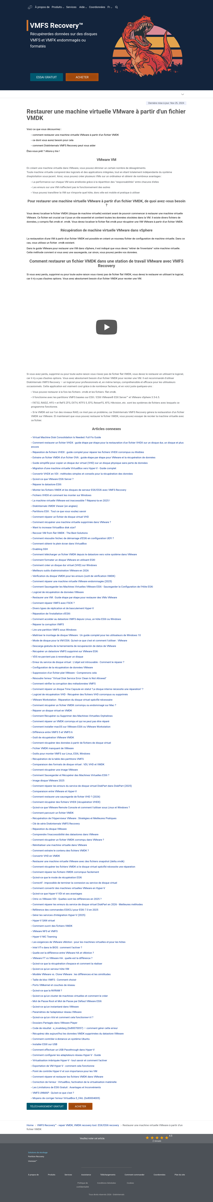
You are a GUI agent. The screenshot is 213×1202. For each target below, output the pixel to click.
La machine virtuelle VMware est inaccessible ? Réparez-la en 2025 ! (71, 500)
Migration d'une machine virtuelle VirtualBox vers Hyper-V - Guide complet (74, 468)
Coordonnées (97, 7)
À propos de (42, 7)
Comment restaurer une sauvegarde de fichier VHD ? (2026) (66, 796)
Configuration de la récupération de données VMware (63, 667)
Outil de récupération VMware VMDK (53, 737)
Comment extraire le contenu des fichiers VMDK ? (61, 850)
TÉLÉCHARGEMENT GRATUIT (47, 1106)
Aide (82, 7)
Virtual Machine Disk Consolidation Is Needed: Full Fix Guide (67, 437)
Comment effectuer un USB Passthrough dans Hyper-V (64, 1049)
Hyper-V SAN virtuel (44, 920)
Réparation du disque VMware (50, 828)
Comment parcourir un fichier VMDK (53, 812)
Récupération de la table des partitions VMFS (58, 758)
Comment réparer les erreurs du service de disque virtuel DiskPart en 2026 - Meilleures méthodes (88, 904)
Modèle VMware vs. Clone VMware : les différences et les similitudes (72, 974)
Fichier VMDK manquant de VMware (53, 748)
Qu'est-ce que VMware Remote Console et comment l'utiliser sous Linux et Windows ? (81, 807)
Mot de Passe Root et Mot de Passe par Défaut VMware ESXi (67, 1001)
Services (71, 7)
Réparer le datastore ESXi (47, 484)
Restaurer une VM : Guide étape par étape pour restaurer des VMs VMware (75, 597)
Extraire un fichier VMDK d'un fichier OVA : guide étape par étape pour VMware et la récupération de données (94, 457)
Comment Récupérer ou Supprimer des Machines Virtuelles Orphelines (73, 715)
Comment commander (134, 1175)
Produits (57, 7)
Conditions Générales (106, 1183)
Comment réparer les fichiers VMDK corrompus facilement (66, 871)
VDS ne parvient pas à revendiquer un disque (58, 656)
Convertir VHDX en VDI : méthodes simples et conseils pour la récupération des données (83, 473)
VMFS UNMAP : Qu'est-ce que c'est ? (53, 1092)
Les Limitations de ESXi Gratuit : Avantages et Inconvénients (67, 1087)
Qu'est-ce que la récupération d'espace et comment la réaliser (67, 963)
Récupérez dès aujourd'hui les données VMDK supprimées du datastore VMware (78, 1033)
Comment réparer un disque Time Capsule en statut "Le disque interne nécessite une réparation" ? (88, 689)
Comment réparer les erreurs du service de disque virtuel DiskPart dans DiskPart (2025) (82, 785)
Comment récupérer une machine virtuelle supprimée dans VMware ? (72, 522)
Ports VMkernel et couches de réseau (54, 985)
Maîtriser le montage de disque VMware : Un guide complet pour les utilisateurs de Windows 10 (87, 635)
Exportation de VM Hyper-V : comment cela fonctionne (63, 1065)
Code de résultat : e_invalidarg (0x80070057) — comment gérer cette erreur (75, 1028)
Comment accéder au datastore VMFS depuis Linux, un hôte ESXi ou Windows (77, 619)
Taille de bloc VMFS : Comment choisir (54, 979)
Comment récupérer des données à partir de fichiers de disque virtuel (72, 742)
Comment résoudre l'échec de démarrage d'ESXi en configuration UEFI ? (73, 538)
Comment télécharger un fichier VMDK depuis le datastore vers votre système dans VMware (85, 554)
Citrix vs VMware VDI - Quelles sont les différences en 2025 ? (67, 898)
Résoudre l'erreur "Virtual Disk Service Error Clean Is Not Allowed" (69, 678)
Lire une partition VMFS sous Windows (54, 629)
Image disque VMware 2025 (48, 780)
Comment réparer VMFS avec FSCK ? (54, 602)
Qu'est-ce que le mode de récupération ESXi (57, 877)
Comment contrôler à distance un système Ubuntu (61, 1038)
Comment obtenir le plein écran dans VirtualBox (60, 543)
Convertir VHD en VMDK (46, 855)
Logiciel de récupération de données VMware (58, 592)
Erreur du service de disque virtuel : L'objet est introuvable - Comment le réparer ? (78, 662)
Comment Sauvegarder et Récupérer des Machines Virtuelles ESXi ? (71, 775)
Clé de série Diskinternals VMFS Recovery (56, 823)
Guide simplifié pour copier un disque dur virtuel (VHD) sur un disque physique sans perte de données (90, 462)
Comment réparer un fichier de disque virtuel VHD (61, 516)
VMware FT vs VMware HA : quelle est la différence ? (62, 958)
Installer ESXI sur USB (45, 1044)
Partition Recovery (36, 1156)
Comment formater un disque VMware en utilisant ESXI (64, 559)
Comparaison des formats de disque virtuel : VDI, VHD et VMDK (68, 764)
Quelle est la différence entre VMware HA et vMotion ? (63, 952)
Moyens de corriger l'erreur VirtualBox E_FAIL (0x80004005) (66, 1098)
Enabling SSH (40, 549)
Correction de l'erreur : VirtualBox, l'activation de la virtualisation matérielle (75, 1081)
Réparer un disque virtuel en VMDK (52, 710)
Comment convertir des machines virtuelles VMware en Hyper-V (69, 888)
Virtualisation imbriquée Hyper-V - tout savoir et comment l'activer (70, 1060)
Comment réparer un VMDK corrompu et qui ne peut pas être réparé (71, 721)
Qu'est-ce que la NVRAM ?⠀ (48, 990)
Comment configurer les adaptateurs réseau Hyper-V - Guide (67, 1055)
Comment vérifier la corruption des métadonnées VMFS (64, 683)
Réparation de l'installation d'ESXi (51, 613)
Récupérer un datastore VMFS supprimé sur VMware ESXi (65, 651)
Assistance (86, 1175)
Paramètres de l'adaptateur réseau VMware (57, 1011)
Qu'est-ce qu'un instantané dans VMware (56, 1006)
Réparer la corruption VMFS (48, 624)
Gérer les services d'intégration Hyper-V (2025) (59, 915)
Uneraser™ (32, 1161)
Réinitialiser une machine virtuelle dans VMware (60, 845)
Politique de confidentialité (82, 1185)
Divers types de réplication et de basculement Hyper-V (63, 608)
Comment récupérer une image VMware (55, 769)
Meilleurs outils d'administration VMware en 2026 (61, 570)
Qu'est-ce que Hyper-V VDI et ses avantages (57, 893)
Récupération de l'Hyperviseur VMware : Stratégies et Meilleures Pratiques (74, 818)
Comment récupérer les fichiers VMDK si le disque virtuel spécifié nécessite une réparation (84, 866)
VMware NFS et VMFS (45, 931)
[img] (117, 7)
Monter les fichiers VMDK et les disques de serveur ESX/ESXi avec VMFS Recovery (79, 489)
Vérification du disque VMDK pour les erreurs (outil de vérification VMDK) (74, 576)
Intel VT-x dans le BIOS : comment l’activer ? (57, 947)
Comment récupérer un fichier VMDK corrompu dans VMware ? (68, 839)
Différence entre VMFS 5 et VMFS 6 (53, 732)
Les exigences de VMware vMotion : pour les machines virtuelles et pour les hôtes (79, 941)
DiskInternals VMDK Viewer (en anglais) (55, 506)
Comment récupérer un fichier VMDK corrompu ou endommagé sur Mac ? (74, 705)
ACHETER (82, 77)
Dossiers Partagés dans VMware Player (55, 1022)
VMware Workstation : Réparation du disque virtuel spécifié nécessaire (72, 699)
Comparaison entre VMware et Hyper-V (55, 791)
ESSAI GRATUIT (46, 77)
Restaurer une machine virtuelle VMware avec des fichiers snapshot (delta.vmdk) (78, 861)
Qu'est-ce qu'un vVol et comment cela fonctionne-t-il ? (63, 1017)
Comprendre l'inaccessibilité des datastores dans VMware (65, 834)
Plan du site (180, 1175)
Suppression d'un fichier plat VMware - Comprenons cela (65, 672)
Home (30, 1125)
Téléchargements (108, 1175)
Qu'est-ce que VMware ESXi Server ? (53, 479)
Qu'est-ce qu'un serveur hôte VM (51, 968)
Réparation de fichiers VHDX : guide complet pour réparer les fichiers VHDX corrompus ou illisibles (88, 452)
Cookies (130, 1183)
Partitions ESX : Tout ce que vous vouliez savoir (59, 511)
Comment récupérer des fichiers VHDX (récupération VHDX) (66, 801)
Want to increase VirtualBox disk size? (54, 527)
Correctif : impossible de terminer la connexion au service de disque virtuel (75, 882)
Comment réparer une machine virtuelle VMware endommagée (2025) (72, 581)
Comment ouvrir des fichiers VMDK (52, 925)
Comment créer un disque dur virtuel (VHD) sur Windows (65, 565)
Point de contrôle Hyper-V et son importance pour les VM (65, 1071)
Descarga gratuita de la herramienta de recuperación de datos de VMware (74, 646)
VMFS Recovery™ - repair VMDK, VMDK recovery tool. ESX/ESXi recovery (78, 1125)
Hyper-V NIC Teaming (45, 936)
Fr (109, 7)
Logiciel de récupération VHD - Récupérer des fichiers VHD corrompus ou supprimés (80, 694)
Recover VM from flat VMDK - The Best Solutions (60, 532)
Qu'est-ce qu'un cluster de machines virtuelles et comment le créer (70, 995)
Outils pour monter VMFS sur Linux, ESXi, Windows (61, 753)
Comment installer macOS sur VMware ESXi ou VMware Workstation (71, 726)
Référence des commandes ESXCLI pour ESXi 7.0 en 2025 (65, 909)
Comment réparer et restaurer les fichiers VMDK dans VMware (68, 1076)
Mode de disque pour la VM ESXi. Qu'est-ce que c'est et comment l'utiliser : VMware (80, 640)
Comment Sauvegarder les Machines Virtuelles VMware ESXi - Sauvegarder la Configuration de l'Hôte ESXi (93, 586)
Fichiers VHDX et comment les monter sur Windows (62, 495)
